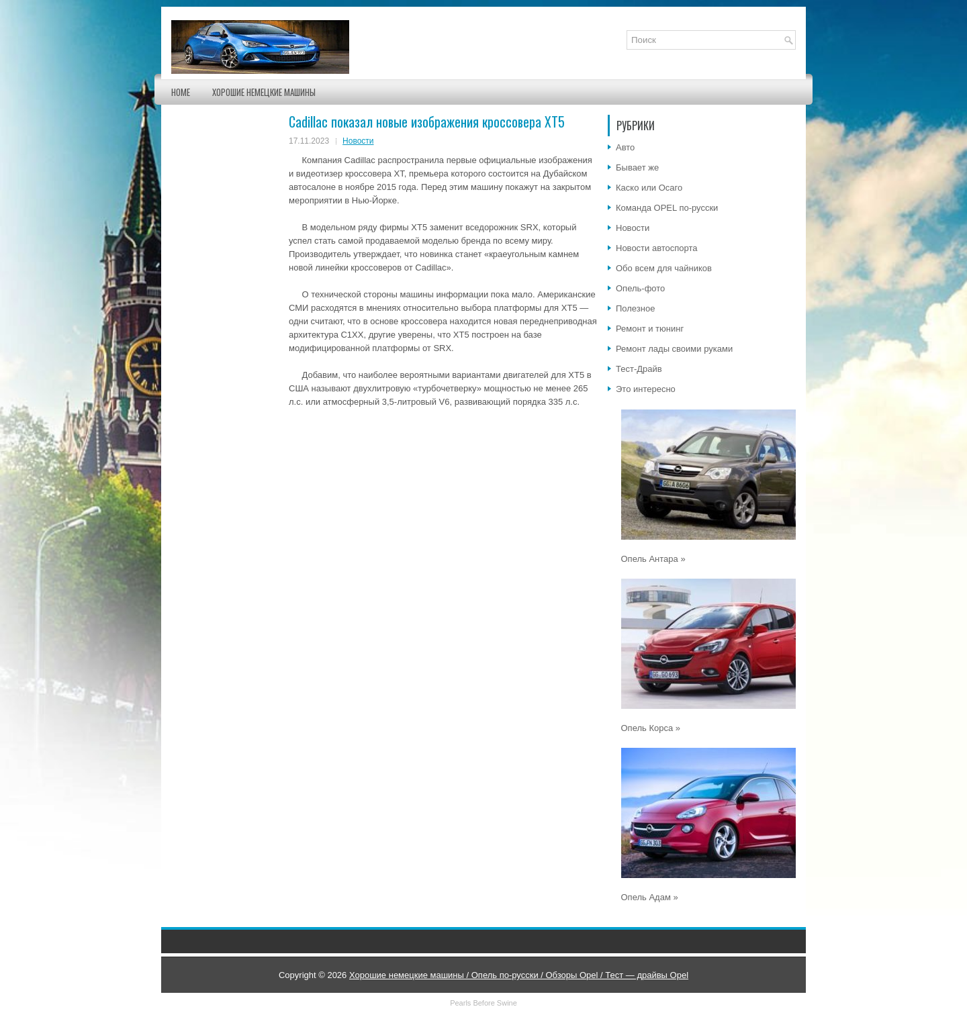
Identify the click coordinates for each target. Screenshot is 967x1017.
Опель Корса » (651, 728)
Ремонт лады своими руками (674, 349)
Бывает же (637, 167)
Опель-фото (640, 288)
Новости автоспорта (657, 248)
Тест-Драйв (639, 369)
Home (180, 92)
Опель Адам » (649, 897)
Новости (357, 141)
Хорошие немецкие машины (264, 92)
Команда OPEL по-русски (667, 208)
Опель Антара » (653, 559)
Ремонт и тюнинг (650, 329)
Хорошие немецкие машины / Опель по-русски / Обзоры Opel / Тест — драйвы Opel (518, 975)
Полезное (635, 308)
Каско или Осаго (649, 188)
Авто (625, 147)
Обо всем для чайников (664, 268)
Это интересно (646, 389)
